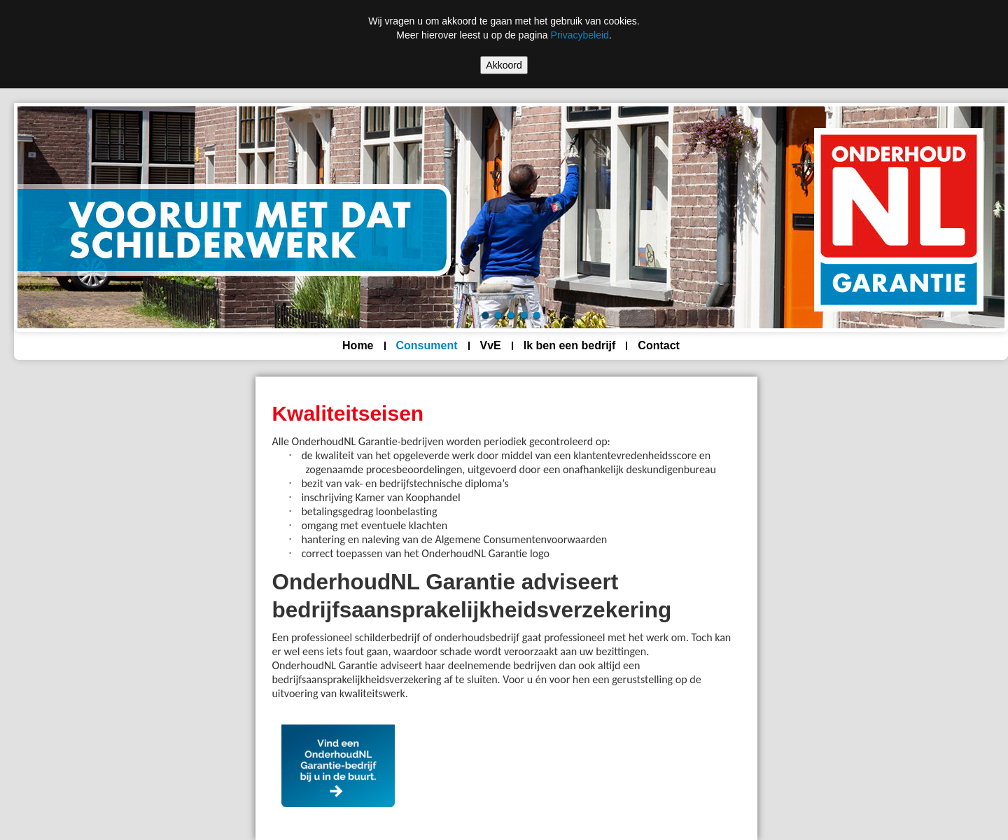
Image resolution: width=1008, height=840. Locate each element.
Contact (659, 345)
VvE (490, 345)
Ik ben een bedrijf (570, 345)
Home (357, 345)
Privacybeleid (580, 35)
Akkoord (504, 65)
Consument (427, 345)
